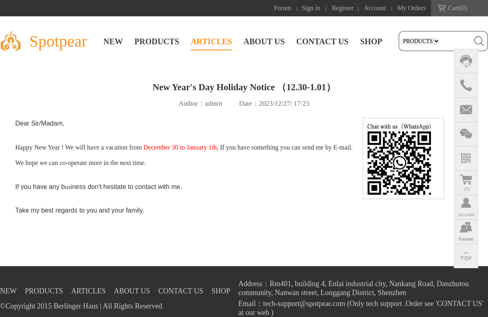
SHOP (371, 41)
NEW (113, 41)
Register (342, 7)
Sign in (311, 7)
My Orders (411, 7)
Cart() (457, 7)
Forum (283, 7)
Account (375, 7)
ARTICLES (211, 41)
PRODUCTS (157, 41)
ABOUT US (264, 41)
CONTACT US (322, 41)
